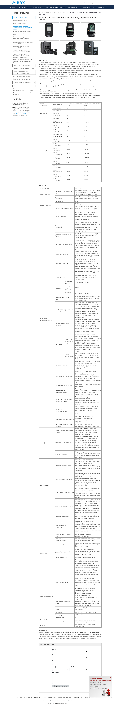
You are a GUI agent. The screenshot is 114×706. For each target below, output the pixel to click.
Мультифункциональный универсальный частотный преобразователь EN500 (20, 22)
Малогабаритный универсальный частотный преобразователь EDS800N (22, 38)
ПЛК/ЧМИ (16, 86)
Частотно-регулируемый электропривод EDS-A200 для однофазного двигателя (21, 55)
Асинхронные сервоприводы (21, 65)
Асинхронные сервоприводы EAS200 (23, 68)
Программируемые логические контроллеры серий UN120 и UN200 (23, 89)
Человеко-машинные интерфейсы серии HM (22, 93)
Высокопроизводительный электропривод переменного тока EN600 (22, 27)
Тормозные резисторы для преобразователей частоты (21, 72)
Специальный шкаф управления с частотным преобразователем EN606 (22, 33)
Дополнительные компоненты (22, 82)
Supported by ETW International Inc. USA (57, 703)
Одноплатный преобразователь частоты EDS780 (22, 47)
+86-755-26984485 (21, 113)
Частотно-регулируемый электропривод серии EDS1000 (21, 51)
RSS (56, 701)
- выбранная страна (93, 2)
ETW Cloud (45, 701)
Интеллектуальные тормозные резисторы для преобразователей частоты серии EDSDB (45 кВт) (22, 78)
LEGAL (70, 701)
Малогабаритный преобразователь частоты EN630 (23, 43)
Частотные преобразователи (59, 12)
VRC (52, 701)
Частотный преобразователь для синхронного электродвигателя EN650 (22, 61)
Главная (41, 12)
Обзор (47, 12)
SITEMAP (63, 701)
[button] (24, 7)
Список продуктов (20, 13)
